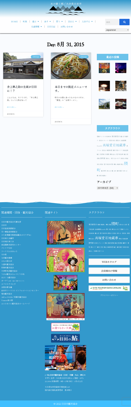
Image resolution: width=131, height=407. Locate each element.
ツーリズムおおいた (9, 251)
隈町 (115, 223)
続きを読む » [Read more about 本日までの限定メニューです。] (59, 107)
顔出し (108, 158)
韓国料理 (109, 150)
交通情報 (36, 26)
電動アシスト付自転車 (104, 136)
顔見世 (118, 140)
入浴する (87, 21)
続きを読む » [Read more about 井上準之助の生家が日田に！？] (11, 107)
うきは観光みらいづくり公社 (13, 274)
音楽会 (104, 150)
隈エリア (119, 150)
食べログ (117, 158)
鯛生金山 (113, 154)
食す (47, 21)
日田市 (4, 225)
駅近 (122, 164)
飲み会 (109, 171)
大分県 (4, 254)
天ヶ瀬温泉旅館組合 (9, 231)
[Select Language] (117, 30)
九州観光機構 (6, 258)
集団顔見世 (116, 136)
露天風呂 (120, 171)
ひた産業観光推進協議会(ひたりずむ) (16, 235)
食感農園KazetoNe (100, 229)
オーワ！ (12, 280)
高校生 (123, 158)
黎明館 (102, 158)
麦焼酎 (107, 154)
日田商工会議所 (7, 238)
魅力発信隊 (118, 243)
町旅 (25, 21)
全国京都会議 (6, 287)
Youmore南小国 (7, 300)
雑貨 (114, 150)
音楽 (98, 164)
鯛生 (115, 164)
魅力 (98, 154)
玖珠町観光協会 (7, 267)
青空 (112, 158)
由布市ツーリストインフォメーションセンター (20, 290)
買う (59, 21)
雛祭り (125, 243)
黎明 (104, 171)
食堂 (115, 171)
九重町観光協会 (7, 264)
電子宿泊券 (119, 154)
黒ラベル (101, 251)
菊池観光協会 (6, 293)
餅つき (125, 171)
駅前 (101, 164)
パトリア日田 (6, 248)
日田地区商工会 (7, 241)
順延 (126, 158)
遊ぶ (35, 21)
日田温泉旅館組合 (8, 228)
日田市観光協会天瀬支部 (11, 221)
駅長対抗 (112, 140)
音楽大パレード (104, 140)
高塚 (100, 176)
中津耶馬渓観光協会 (9, 271)
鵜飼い (104, 176)
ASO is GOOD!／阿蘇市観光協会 (14, 297)
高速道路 (125, 150)
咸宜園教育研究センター (11, 244)
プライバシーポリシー (109, 295)
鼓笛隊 (102, 154)
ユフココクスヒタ (8, 284)
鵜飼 (118, 164)
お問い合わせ (67, 26)
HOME (14, 21)
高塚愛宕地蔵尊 (114, 145)
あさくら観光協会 (8, 277)
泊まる (72, 21)
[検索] (124, 22)
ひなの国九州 (6, 261)
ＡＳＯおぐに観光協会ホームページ (15, 303)
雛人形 (123, 136)
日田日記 (51, 26)
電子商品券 (107, 164)
